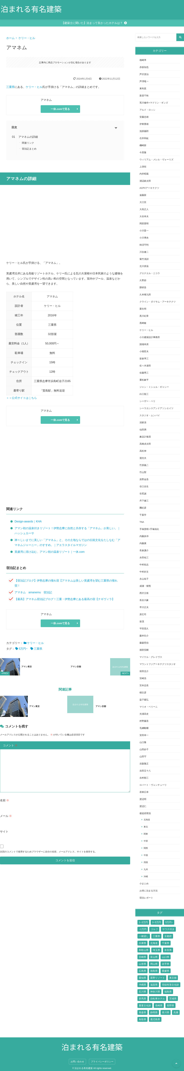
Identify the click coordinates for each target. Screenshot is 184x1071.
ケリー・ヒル (26, 38)
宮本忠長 (144, 685)
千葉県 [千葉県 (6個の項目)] (165, 943)
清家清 (143, 422)
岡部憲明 (144, 223)
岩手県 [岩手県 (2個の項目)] (165, 963)
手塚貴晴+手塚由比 (149, 529)
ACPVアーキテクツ (149, 188)
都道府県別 (145, 813)
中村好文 (144, 571)
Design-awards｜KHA (28, 521)
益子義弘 (144, 699)
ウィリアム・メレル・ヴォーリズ (156, 159)
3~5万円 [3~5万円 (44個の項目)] (156, 922)
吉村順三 (144, 778)
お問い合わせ (77, 1061)
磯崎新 (143, 145)
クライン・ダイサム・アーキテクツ (158, 301)
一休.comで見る (60, 108)
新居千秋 (144, 95)
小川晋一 (144, 230)
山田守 (143, 756)
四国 (146, 862)
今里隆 (143, 152)
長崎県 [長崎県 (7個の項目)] (158, 1005)
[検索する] (180, 37)
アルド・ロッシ (147, 110)
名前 (4, 794)
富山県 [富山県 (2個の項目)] (154, 957)
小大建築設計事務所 (150, 337)
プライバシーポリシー (102, 1061)
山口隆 (143, 742)
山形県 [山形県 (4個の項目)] (142, 963)
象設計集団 (145, 436)
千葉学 (143, 515)
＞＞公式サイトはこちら (21, 397)
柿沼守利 (144, 245)
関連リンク (28, 142)
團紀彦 (143, 507)
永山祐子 (144, 579)
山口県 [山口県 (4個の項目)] (165, 957)
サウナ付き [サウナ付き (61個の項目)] (168, 929)
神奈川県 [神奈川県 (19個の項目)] (155, 991)
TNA (142, 522)
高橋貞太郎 (145, 444)
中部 (146, 841)
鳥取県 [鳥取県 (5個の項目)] (142, 1019)
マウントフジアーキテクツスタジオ (158, 664)
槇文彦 (143, 692)
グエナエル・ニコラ (150, 273)
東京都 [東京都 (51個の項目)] (173, 977)
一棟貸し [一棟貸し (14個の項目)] (144, 936)
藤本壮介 (144, 635)
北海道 (147, 819)
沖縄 (146, 876)
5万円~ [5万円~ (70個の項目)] (169, 922)
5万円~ (23, 648)
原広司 (143, 614)
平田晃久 (144, 628)
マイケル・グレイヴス (151, 657)
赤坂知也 (144, 67)
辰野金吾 (144, 479)
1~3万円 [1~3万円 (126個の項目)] (143, 922)
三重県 (10, 86)
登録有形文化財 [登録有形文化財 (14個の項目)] (170, 984)
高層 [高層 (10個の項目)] (175, 1012)
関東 (146, 834)
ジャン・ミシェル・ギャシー (154, 387)
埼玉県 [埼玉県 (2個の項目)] (156, 950)
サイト (4, 826)
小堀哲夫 (144, 351)
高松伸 (143, 451)
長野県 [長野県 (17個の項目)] (170, 1005)
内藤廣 (143, 543)
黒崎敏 (143, 323)
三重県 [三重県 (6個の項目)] (156, 936)
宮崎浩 (143, 678)
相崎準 (143, 60)
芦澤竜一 (144, 81)
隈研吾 (143, 287)
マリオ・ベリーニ (149, 706)
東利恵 (143, 88)
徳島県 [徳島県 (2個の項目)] (154, 970)
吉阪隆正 (144, 763)
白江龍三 (144, 394)
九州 (146, 869)
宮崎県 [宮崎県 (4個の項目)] (142, 957)
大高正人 (144, 209)
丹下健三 (144, 500)
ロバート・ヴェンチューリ (153, 785)
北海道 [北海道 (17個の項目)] (154, 943)
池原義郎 (144, 131)
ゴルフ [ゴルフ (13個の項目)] (154, 929)
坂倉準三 (144, 358)
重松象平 (144, 380)
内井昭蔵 (144, 173)
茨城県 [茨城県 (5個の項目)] (173, 998)
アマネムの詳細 (28, 136)
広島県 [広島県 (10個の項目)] (142, 970)
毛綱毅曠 (144, 728)
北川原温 (144, 266)
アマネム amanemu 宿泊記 (33, 592)
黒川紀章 (144, 316)
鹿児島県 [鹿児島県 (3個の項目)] (155, 1019)
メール (6, 810)
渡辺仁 (143, 806)
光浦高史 (144, 714)
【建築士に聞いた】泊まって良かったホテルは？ (92, 22)
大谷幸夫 (144, 216)
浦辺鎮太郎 (145, 181)
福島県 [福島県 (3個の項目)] (168, 991)
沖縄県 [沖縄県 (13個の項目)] (142, 984)
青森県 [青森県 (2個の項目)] (142, 1012)
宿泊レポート (146, 897)
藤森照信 (144, 642)
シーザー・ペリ (147, 401)
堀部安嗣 (144, 650)
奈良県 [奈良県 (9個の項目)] (168, 950)
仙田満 (143, 429)
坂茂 (142, 621)
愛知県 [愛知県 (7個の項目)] (142, 977)
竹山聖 (143, 472)
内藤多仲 (144, 536)
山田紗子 (144, 749)
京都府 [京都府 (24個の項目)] (168, 936)
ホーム (10, 38)
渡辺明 (143, 799)
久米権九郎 (145, 294)
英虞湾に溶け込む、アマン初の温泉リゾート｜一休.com (50, 551)
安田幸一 (144, 735)
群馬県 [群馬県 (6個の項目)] (142, 998)
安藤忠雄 (144, 117)
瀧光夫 (143, 458)
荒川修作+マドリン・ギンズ (154, 102)
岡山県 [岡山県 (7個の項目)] (154, 963)
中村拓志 (144, 564)
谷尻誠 (143, 493)
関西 (146, 848)
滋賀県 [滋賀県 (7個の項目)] (154, 984)
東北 (146, 827)
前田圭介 (144, 671)
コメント (10, 739)
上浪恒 (143, 166)
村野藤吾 (144, 721)
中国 (146, 855)
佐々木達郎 (145, 365)
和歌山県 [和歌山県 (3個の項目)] (144, 950)
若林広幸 (144, 792)
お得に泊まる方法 (149, 890)
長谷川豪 (144, 600)
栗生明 (143, 308)
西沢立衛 (144, 593)
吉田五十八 (145, 770)
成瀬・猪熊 (145, 586)
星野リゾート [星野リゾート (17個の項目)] (157, 977)
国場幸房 (144, 344)
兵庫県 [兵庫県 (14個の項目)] (142, 943)
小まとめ (144, 883)
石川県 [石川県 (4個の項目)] (142, 991)
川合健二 (144, 252)
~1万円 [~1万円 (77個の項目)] (142, 929)
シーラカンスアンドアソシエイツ (156, 408)
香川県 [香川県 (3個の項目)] (165, 1012)
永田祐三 (144, 557)
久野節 (143, 280)
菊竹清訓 (144, 259)
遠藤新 (143, 195)
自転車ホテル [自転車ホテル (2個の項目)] (157, 998)
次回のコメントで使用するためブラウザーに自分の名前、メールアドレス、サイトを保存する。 (48, 846)
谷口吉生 (144, 486)
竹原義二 (144, 465)
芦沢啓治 (144, 74)
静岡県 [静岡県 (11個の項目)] (154, 1012)
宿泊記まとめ (29, 148)
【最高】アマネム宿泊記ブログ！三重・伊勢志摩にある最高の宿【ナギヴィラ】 (65, 599)
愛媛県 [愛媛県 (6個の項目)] (165, 970)
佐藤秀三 (144, 372)
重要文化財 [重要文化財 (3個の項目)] (145, 1005)
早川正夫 (144, 607)
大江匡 (143, 202)
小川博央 (144, 237)
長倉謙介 (144, 550)
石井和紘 (144, 138)
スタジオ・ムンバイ (150, 415)
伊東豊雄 (144, 124)
